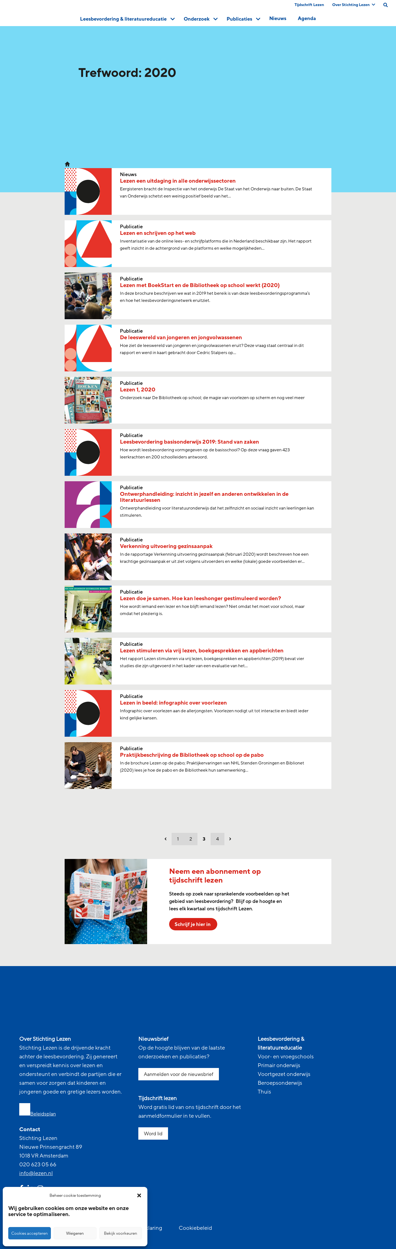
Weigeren (75, 1233)
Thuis (264, 1091)
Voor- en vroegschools (286, 1056)
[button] (139, 1195)
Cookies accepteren (29, 1233)
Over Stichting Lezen (353, 4)
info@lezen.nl (36, 1173)
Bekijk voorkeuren (120, 1233)
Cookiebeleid (195, 1228)
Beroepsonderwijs (280, 1083)
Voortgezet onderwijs (284, 1074)
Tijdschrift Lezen (309, 4)
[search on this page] (385, 5)
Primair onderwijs (279, 1065)
